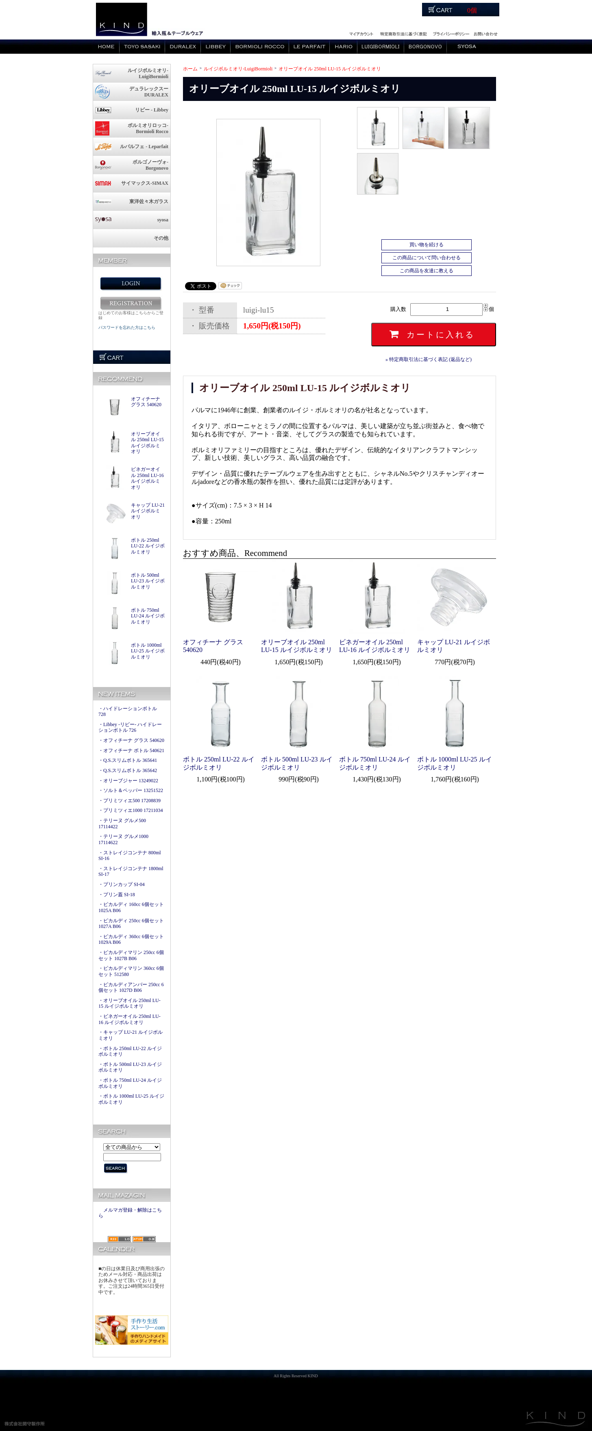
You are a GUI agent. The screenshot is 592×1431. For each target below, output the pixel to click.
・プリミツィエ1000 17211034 (130, 810)
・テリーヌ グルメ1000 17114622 (123, 839)
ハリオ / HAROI (343, 46)
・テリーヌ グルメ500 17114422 (122, 823)
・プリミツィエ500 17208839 (129, 800)
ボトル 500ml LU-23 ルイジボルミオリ (148, 581)
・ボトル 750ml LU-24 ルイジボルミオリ (130, 1083)
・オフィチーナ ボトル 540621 (131, 750)
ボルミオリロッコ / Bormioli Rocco (260, 46)
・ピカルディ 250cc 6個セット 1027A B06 (131, 924)
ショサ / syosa (467, 46)
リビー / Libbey (216, 46)
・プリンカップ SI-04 (121, 884)
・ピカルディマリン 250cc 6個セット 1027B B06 (131, 955)
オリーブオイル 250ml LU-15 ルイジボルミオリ (147, 443)
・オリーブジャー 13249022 (128, 780)
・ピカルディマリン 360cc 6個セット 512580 (131, 971)
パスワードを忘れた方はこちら (126, 327)
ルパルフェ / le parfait (309, 46)
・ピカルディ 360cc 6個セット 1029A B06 (131, 939)
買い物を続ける (426, 244)
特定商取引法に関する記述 (403, 32)
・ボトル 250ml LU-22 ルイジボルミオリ (130, 1051)
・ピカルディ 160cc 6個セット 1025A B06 (131, 907)
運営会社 (451, 32)
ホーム (190, 69)
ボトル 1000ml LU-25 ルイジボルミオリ (148, 651)
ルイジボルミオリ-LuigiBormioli (238, 69)
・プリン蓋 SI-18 (116, 894)
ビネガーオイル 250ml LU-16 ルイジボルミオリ (147, 478)
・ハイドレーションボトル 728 (127, 712)
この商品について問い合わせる (426, 257)
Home (106, 46)
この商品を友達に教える (426, 271)
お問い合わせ (485, 32)
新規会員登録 (130, 303)
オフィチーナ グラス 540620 (146, 402)
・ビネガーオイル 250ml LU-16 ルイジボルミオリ (129, 1019)
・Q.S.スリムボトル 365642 (127, 770)
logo (121, 19)
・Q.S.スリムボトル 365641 (127, 760)
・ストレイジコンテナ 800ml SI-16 (129, 856)
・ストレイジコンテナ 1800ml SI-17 (130, 871)
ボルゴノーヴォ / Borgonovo (425, 46)
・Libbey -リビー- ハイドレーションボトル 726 (130, 727)
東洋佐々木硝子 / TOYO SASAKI (142, 46)
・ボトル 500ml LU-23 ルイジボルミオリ (130, 1067)
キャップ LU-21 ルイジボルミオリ (148, 511)
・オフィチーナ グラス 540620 (131, 740)
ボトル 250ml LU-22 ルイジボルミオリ (148, 546)
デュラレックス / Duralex (183, 46)
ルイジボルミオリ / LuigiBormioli (380, 46)
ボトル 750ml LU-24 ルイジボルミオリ (148, 616)
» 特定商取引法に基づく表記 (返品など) (428, 359)
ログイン (361, 32)
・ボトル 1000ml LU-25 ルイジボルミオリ (131, 1099)
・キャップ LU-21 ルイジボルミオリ (130, 1035)
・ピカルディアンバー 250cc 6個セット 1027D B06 (131, 987)
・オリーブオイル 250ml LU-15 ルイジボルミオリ (129, 1003)
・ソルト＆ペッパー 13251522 (130, 790)
